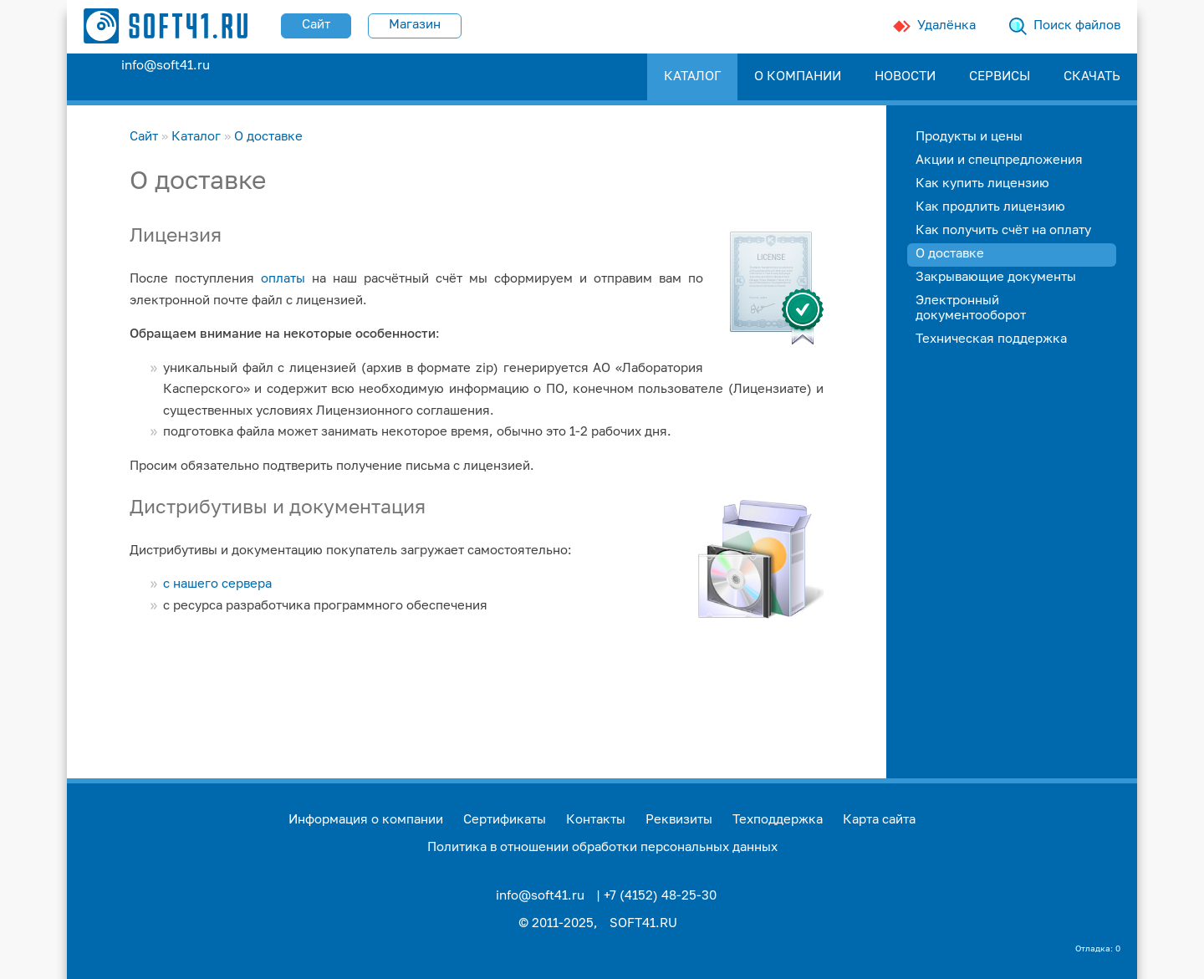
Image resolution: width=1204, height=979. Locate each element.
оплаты (283, 279)
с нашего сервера (217, 584)
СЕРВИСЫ (999, 76)
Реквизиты (678, 819)
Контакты (595, 819)
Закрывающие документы (996, 277)
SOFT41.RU (643, 923)
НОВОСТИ (905, 76)
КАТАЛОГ (692, 76)
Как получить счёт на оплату (1003, 230)
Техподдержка (777, 819)
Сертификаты (504, 819)
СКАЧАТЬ (1092, 76)
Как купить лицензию (982, 183)
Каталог (196, 136)
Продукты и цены (969, 136)
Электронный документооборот (971, 308)
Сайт (316, 24)
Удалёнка (946, 25)
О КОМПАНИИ (797, 76)
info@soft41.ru (165, 65)
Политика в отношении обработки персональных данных (602, 847)
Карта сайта (879, 819)
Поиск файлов (1076, 25)
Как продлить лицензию (990, 207)
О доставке (268, 136)
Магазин (415, 24)
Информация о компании (365, 819)
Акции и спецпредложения (999, 160)
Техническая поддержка (991, 339)
